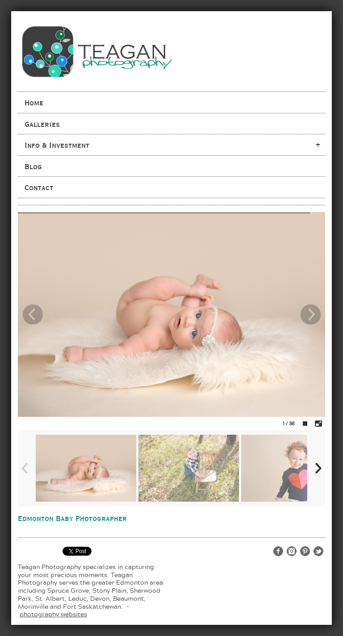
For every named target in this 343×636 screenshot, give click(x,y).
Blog (33, 166)
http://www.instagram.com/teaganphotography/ (292, 551)
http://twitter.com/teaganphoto (318, 551)
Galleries (42, 124)
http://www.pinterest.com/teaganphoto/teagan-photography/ (305, 551)
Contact (39, 187)
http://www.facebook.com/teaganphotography (278, 551)
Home (34, 102)
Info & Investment (57, 145)
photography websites (53, 614)
